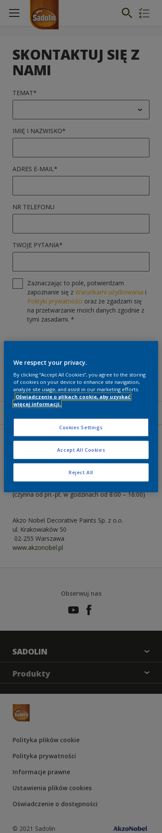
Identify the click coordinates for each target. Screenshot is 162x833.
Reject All (81, 472)
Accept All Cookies (81, 450)
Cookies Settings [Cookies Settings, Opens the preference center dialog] (81, 427)
